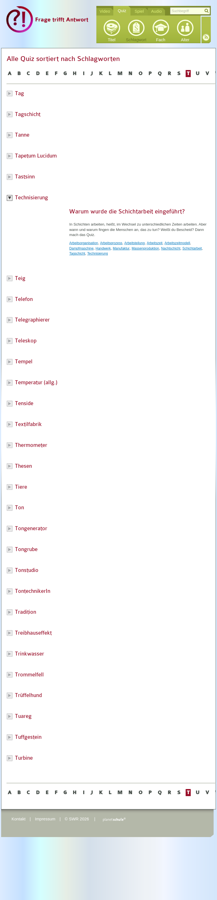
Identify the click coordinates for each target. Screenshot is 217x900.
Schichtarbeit (192, 248)
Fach (160, 40)
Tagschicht (77, 253)
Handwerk (103, 248)
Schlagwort (136, 40)
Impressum (45, 819)
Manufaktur (121, 248)
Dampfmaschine (81, 248)
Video (104, 11)
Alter (185, 40)
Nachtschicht (170, 248)
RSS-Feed (206, 37)
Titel (111, 40)
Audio (156, 11)
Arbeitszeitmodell (177, 243)
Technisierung (97, 253)
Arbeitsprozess (111, 243)
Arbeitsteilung (134, 243)
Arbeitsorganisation (83, 243)
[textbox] (190, 10)
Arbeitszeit (154, 243)
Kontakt (19, 819)
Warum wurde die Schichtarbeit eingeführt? (127, 211)
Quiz (122, 10)
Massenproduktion (145, 248)
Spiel (139, 11)
